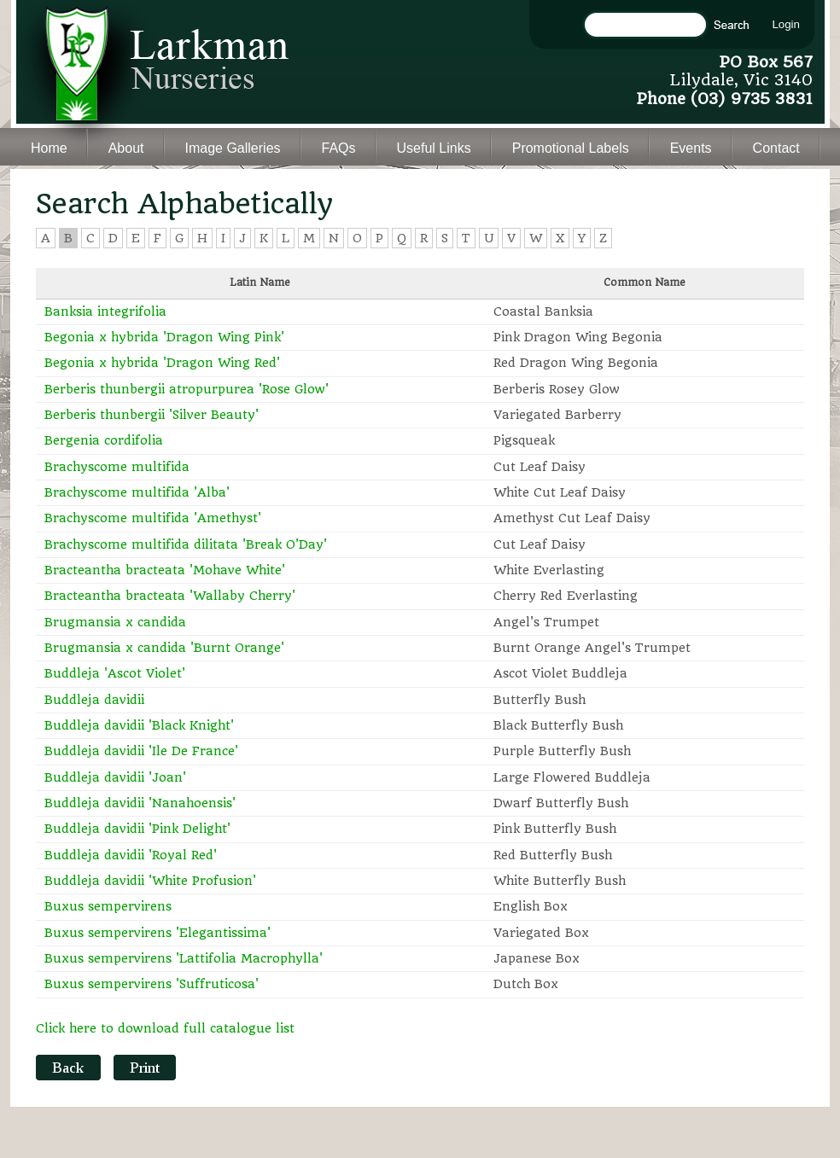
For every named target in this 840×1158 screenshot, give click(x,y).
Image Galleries (233, 148)
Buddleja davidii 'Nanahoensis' (140, 803)
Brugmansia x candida (115, 622)
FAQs (339, 148)
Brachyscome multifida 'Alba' (137, 492)
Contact (776, 148)
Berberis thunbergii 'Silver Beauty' (151, 415)
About (126, 148)
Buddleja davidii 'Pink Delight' (137, 828)
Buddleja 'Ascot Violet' (114, 673)
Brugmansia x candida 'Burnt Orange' (164, 648)
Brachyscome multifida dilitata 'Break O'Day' (185, 544)
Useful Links (434, 148)
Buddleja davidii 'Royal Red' (130, 855)
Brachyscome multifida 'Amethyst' (152, 518)
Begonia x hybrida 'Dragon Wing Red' (162, 363)
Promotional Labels (570, 148)
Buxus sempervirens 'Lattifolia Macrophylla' (183, 958)
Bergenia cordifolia (103, 440)
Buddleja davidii (94, 700)
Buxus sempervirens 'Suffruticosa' (151, 984)
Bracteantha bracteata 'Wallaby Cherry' (169, 595)
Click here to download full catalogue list (165, 1028)
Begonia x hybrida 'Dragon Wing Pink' (164, 337)
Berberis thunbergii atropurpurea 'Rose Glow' (186, 389)
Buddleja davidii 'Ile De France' (141, 751)
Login (786, 24)
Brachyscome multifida (117, 467)
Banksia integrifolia (105, 311)
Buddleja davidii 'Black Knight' (139, 725)
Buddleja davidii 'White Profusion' (150, 880)
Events (691, 148)
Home (49, 148)
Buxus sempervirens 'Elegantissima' (157, 933)
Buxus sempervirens (108, 906)
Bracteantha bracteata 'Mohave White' (164, 570)
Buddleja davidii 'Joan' (115, 777)
